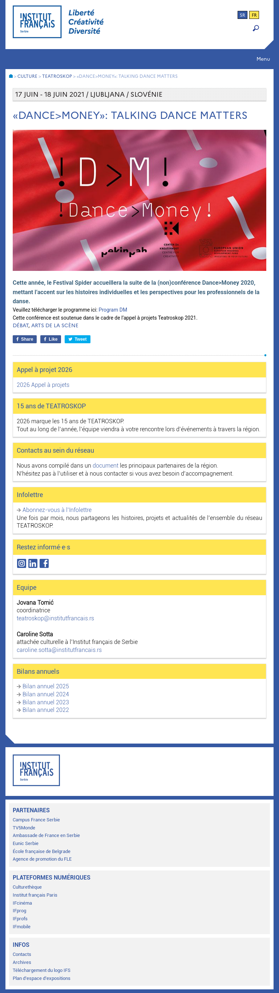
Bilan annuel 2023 (46, 702)
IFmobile (22, 926)
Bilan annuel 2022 (46, 709)
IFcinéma (22, 903)
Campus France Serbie (36, 819)
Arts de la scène (54, 325)
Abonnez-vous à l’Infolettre (57, 509)
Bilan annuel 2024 (46, 694)
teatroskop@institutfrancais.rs (55, 618)
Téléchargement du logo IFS (41, 970)
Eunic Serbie (26, 843)
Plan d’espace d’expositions (41, 978)
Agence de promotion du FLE (42, 859)
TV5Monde (24, 827)
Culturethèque (27, 887)
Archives (22, 962)
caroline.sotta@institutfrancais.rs (59, 649)
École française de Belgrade (41, 851)
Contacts (22, 954)
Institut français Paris (35, 895)
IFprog (19, 910)
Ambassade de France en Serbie (46, 835)
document (105, 465)
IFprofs (20, 918)
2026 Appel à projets (43, 384)
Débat (20, 325)
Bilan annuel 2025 (46, 686)
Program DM (113, 310)
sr (242, 15)
